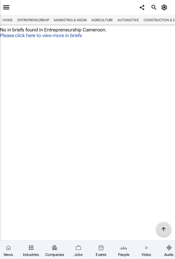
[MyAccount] (165, 7)
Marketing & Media (70, 20)
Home (8, 20)
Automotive (128, 20)
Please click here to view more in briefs (41, 35)
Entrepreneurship (33, 20)
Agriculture (102, 20)
